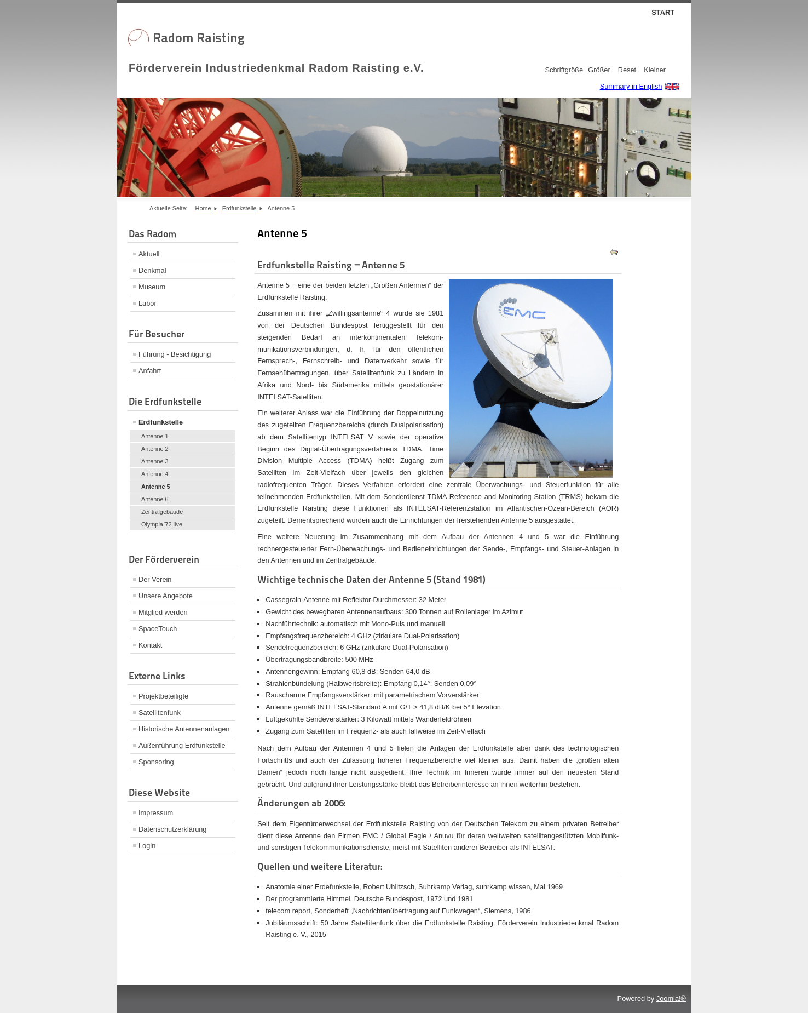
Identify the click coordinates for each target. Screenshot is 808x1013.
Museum (151, 287)
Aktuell (148, 254)
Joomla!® (671, 998)
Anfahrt (149, 371)
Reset (627, 70)
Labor (147, 303)
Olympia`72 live (161, 524)
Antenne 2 (155, 448)
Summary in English (631, 86)
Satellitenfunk (159, 712)
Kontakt (150, 645)
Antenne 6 (155, 499)
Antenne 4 (155, 474)
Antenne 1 (155, 436)
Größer (599, 70)
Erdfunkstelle (160, 422)
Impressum (155, 813)
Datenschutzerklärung (172, 829)
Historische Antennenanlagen (183, 729)
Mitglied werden (163, 612)
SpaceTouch (157, 629)
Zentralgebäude (162, 511)
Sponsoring (156, 762)
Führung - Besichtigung (174, 354)
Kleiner (655, 70)
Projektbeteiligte (163, 696)
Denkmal (152, 270)
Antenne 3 (155, 461)
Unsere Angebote (165, 596)
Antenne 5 (155, 486)
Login (146, 846)
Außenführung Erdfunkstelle (182, 745)
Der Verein (154, 579)
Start (662, 12)
